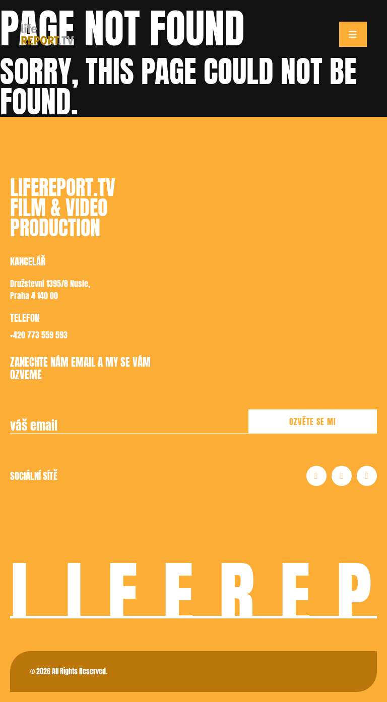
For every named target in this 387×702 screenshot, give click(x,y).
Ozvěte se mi (312, 421)
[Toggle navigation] (353, 34)
